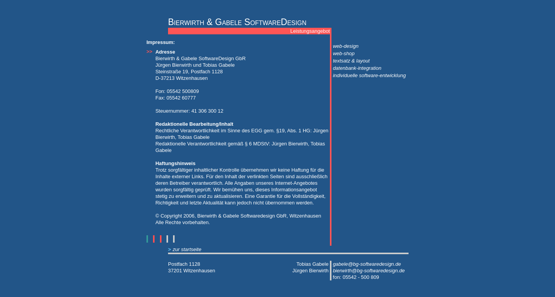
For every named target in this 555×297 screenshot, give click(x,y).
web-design (346, 46)
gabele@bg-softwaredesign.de (367, 264)
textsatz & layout (351, 61)
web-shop (344, 53)
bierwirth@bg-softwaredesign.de (369, 270)
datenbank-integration (357, 68)
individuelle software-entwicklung (369, 75)
